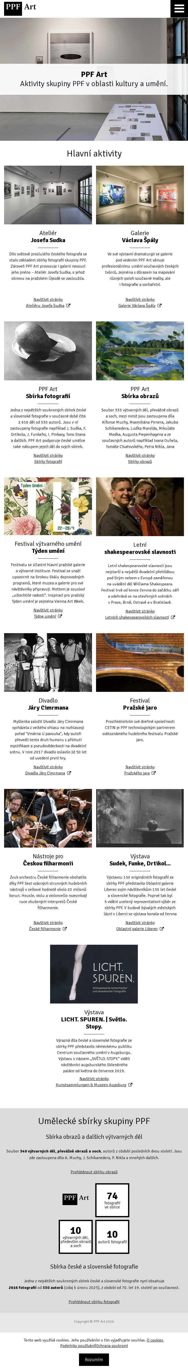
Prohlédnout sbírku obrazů (94, 1172)
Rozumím (94, 1359)
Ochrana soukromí (112, 1345)
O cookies (155, 1340)
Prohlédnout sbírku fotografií (94, 1301)
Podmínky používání (77, 1345)
